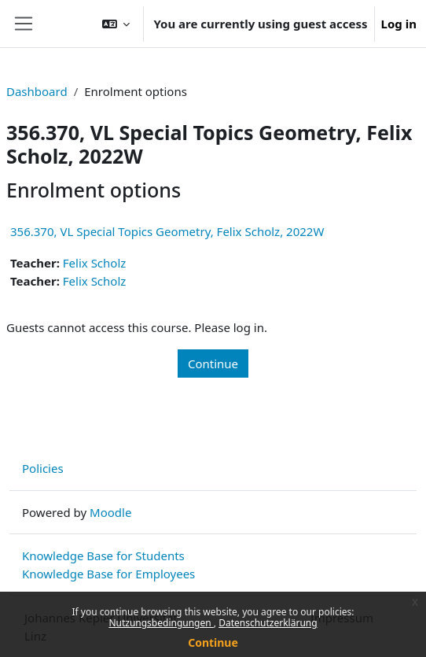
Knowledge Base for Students (103, 555)
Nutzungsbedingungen (160, 622)
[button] (116, 23)
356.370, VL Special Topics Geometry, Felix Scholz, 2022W (167, 231)
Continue (213, 642)
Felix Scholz (95, 263)
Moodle (110, 512)
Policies (43, 468)
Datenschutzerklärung (268, 622)
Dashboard (37, 91)
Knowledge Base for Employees (108, 573)
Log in (399, 23)
